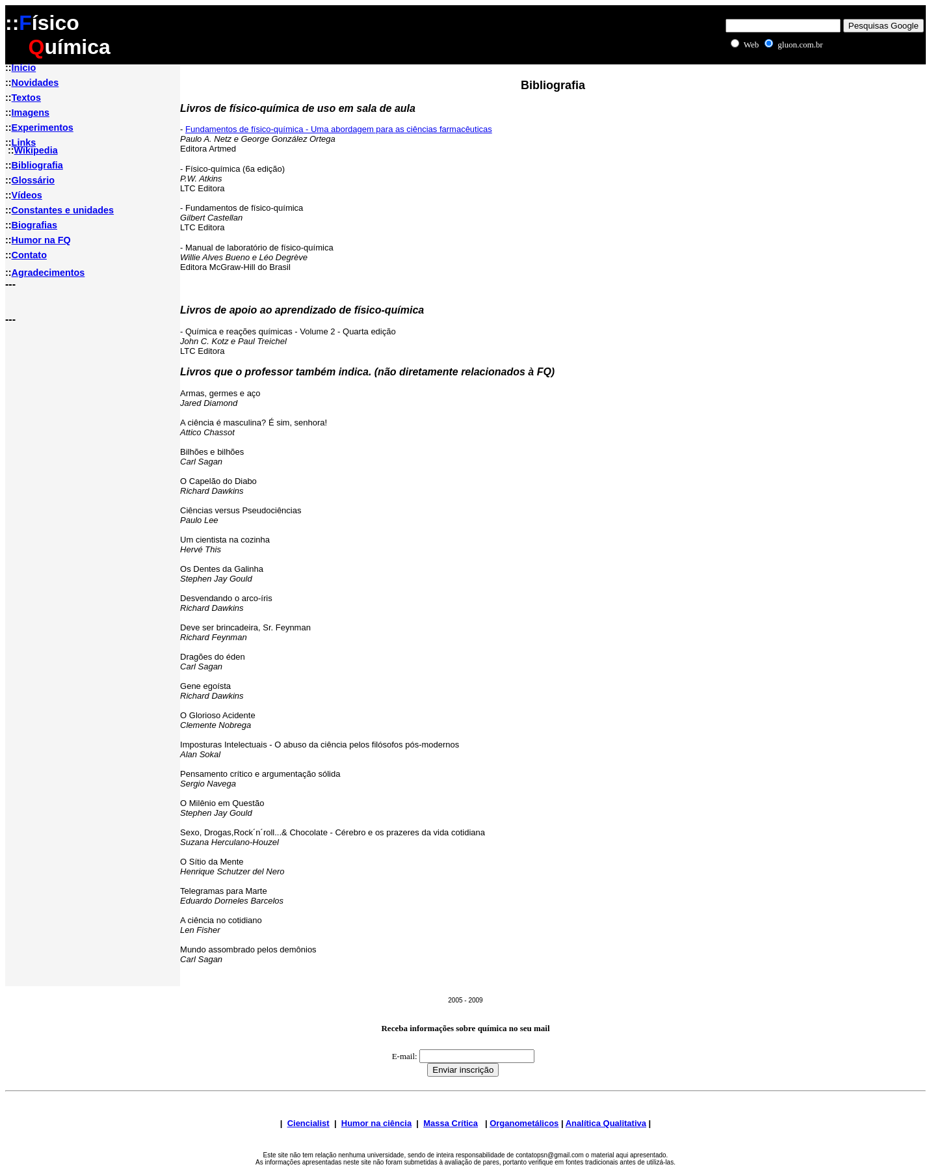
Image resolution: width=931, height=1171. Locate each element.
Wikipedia (36, 150)
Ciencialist (308, 1123)
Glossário (33, 180)
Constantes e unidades (63, 210)
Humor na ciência (376, 1123)
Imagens (30, 112)
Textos (26, 97)
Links (24, 142)
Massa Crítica (450, 1123)
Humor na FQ (41, 240)
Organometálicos (524, 1123)
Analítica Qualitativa (606, 1123)
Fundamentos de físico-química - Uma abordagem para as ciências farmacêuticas (338, 129)
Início (24, 67)
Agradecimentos (48, 272)
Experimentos (42, 127)
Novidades (35, 82)
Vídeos (27, 195)
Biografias (34, 225)
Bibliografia (37, 165)
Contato (29, 255)
